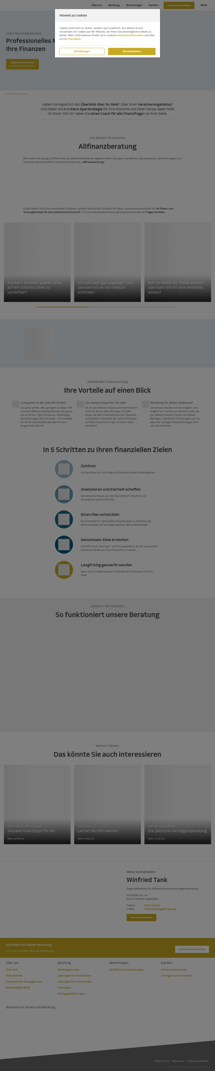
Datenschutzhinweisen (130, 35)
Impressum (74, 39)
